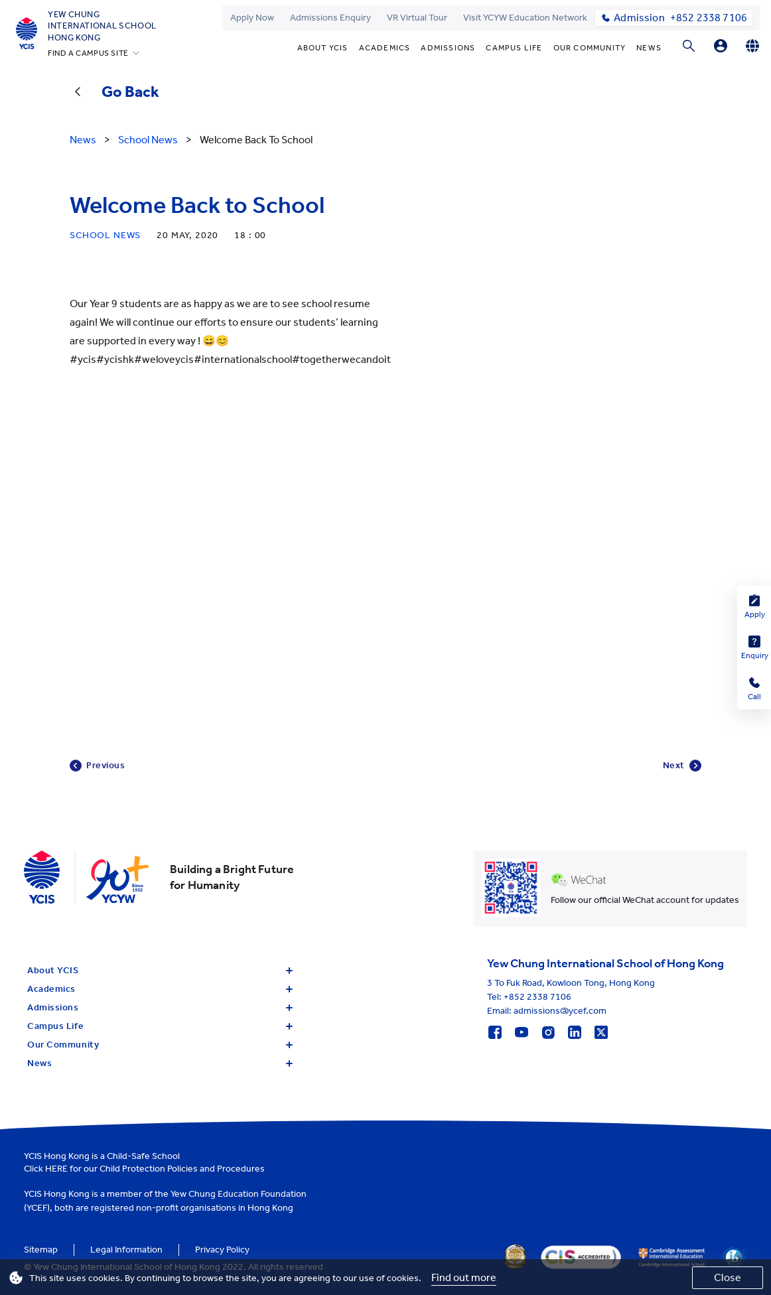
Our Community (589, 47)
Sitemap (41, 1249)
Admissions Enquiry (330, 17)
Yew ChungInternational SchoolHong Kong (102, 25)
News (649, 47)
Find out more (463, 1277)
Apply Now (252, 17)
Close (727, 1277)
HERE (56, 1168)
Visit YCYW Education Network (525, 17)
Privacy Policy (222, 1249)
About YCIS (322, 47)
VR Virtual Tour (417, 17)
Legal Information (126, 1249)
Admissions (448, 47)
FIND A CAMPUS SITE (88, 53)
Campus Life (514, 47)
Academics (385, 47)
